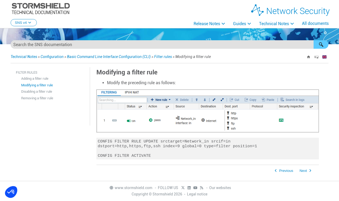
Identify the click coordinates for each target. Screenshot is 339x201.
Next (303, 173)
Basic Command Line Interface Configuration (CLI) (109, 57)
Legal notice (197, 194)
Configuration (52, 57)
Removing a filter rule (37, 98)
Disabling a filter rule (36, 91)
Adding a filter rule (34, 79)
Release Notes (207, 23)
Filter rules (163, 57)
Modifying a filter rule (37, 85)
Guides (239, 23)
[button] (321, 44)
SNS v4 (24, 23)
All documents (315, 23)
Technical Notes (274, 23)
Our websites (220, 188)
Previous (286, 173)
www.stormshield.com (130, 188)
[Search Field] (169, 44)
